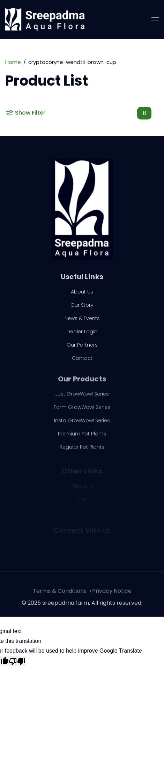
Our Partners (82, 347)
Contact (82, 360)
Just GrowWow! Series (82, 397)
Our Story (82, 307)
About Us (82, 294)
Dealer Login (82, 334)
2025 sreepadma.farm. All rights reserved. (85, 605)
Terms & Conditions (60, 594)
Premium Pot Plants (82, 437)
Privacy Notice (112, 594)
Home (13, 62)
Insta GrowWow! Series (82, 423)
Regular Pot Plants (82, 450)
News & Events (82, 320)
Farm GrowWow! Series (82, 410)
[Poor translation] (17, 661)
